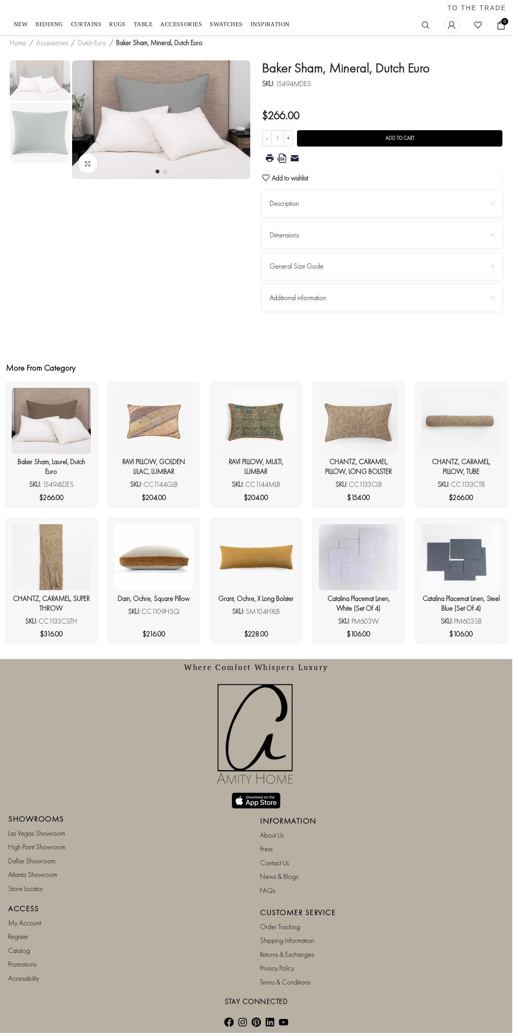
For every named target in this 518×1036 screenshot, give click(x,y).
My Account (24, 922)
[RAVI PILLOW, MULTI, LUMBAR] (256, 421)
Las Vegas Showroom (36, 833)
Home (18, 42)
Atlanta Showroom (32, 874)
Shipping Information (287, 940)
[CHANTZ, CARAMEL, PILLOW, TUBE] (460, 421)
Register (18, 936)
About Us (272, 835)
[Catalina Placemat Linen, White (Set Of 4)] (358, 557)
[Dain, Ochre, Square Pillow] (153, 557)
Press (266, 848)
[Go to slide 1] (157, 171)
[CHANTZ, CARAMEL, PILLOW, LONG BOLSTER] (358, 421)
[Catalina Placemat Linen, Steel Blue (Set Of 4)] (460, 557)
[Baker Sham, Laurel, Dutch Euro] (51, 421)
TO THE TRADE (476, 8)
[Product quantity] (277, 138)
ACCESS (23, 908)
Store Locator (25, 888)
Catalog (19, 950)
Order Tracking (280, 926)
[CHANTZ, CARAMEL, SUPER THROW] (51, 557)
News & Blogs (279, 876)
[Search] (425, 25)
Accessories (52, 42)
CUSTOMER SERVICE (298, 912)
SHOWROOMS (36, 819)
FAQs (267, 890)
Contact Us (274, 862)
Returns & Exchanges (287, 954)
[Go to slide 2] (165, 171)
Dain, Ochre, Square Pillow (153, 598)
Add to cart (399, 138)
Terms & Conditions (285, 982)
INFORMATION (288, 821)
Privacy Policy (277, 968)
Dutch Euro (92, 42)
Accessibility (23, 978)
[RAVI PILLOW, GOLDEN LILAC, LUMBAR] (153, 421)
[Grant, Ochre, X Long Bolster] (256, 557)
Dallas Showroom (31, 860)
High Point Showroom (36, 846)
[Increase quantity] (288, 138)
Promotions (22, 964)
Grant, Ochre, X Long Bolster (255, 598)
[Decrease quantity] (267, 138)
